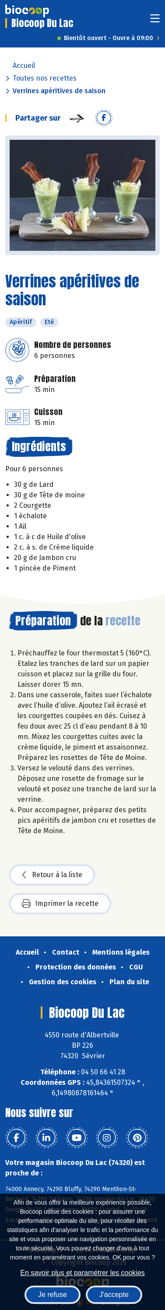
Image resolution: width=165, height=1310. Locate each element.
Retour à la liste (52, 875)
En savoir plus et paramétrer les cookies (82, 1272)
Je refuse (52, 1294)
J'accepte (114, 1294)
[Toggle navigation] (155, 21)
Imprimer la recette (60, 903)
